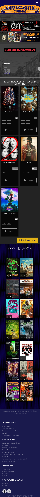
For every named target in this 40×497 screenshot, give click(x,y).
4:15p (4, 122)
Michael (4, 433)
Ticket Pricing (6, 469)
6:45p (28, 122)
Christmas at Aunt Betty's (9, 447)
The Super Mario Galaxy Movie (10, 435)
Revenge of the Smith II (8, 461)
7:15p (9, 122)
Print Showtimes (27, 240)
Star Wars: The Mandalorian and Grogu (13, 454)
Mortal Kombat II (6, 426)
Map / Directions (6, 486)
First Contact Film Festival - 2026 (11, 443)
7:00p (9, 172)
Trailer (9, 129)
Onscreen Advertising (8, 471)
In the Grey (5, 445)
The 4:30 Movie (6, 450)
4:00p (4, 172)
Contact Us (5, 483)
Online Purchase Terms (8, 476)
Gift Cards (5, 473)
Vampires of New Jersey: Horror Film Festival (14, 459)
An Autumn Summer (8, 452)
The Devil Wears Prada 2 (9, 431)
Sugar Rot (5, 457)
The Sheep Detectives (8, 428)
